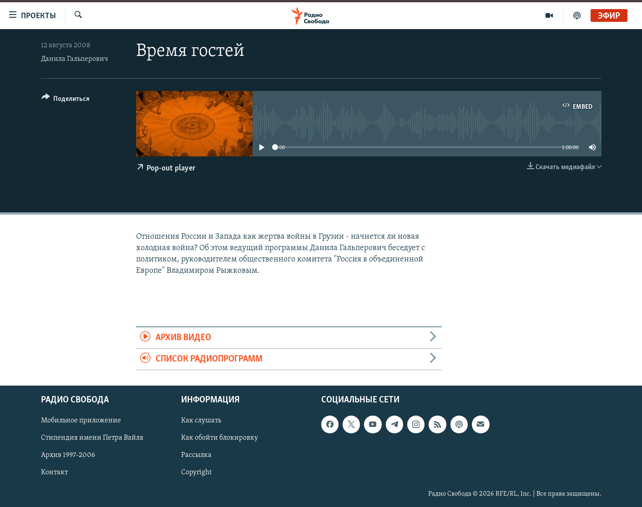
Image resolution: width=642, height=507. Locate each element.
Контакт (54, 473)
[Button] (65, 100)
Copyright (196, 473)
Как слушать (201, 421)
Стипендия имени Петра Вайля (92, 438)
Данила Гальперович (74, 59)
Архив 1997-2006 (68, 455)
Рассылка (196, 455)
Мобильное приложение (81, 421)
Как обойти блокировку (219, 438)
